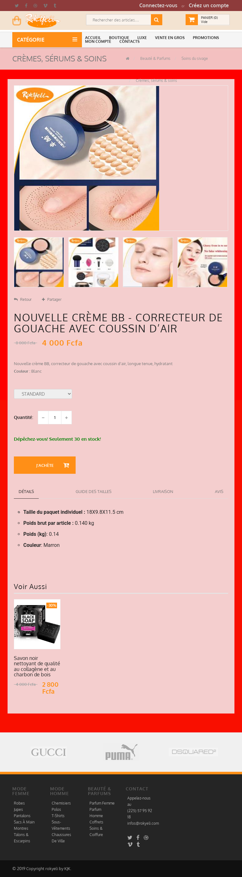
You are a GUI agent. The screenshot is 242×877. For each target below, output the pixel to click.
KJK (67, 868)
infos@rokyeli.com (143, 823)
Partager (51, 299)
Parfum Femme (102, 803)
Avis (219, 491)
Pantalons (22, 815)
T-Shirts (58, 815)
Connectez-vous (158, 5)
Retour (23, 299)
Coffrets (96, 822)
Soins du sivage (194, 58)
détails (26, 491)
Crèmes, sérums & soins (156, 80)
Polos (56, 809)
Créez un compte (209, 5)
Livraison (163, 491)
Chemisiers (61, 803)
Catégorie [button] (32, 40)
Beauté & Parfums (154, 58)
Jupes (18, 809)
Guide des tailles (94, 491)
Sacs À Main (24, 822)
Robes (19, 803)
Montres (21, 828)
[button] (94, 38)
